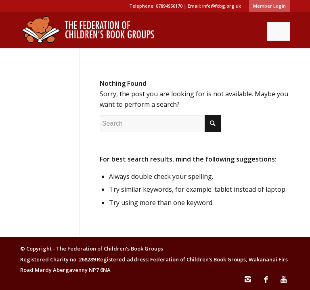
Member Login (269, 6)
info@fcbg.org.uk (221, 6)
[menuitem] (267, 6)
